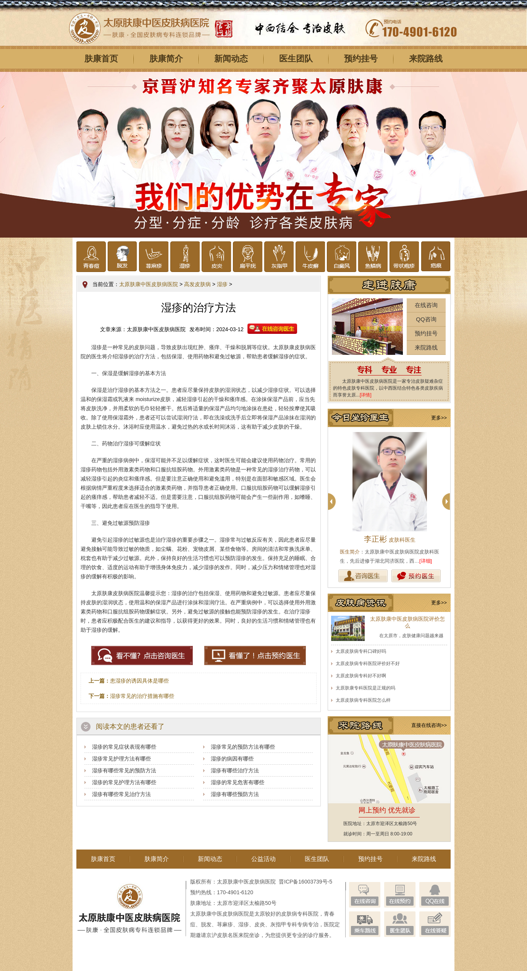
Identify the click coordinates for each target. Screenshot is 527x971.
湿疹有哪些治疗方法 (235, 770)
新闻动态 (231, 58)
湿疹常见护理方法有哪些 (121, 759)
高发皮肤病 (197, 284)
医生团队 (296, 58)
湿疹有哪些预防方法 (235, 794)
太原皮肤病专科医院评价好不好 (368, 663)
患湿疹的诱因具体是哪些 (139, 681)
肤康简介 (166, 58)
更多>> (439, 418)
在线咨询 (426, 305)
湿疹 (222, 284)
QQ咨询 (426, 319)
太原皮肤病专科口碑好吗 (361, 651)
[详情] (366, 395)
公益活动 (263, 859)
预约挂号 (361, 58)
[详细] (425, 561)
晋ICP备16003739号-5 (305, 882)
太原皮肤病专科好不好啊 (361, 675)
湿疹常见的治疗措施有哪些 (142, 696)
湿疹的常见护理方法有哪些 (124, 782)
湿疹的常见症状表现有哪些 (124, 747)
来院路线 (426, 58)
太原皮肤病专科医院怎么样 (363, 700)
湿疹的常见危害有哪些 (237, 782)
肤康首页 (101, 58)
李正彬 (389, 539)
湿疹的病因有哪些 (232, 759)
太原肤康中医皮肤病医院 (148, 284)
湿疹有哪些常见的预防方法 (124, 770)
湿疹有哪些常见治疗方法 (121, 794)
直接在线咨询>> (429, 725)
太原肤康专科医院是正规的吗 (365, 688)
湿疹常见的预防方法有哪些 (243, 747)
